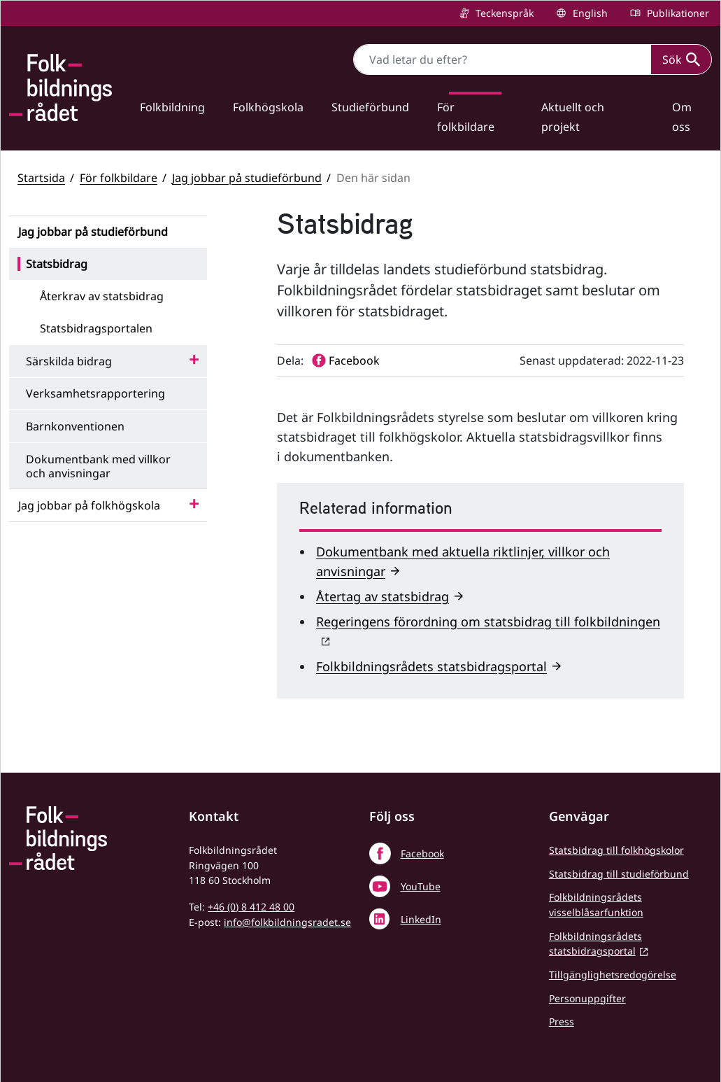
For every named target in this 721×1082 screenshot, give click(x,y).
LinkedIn (421, 919)
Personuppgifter (587, 998)
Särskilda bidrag (69, 361)
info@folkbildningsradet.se (287, 922)
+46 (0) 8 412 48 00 (251, 906)
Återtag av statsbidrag (382, 596)
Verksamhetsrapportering (95, 393)
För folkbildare (465, 116)
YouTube (421, 886)
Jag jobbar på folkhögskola (89, 505)
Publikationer (676, 13)
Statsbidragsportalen (96, 328)
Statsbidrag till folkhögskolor (616, 850)
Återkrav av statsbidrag (102, 296)
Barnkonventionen (75, 426)
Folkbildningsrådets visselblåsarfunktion (596, 904)
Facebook (422, 853)
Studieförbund (370, 107)
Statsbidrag (56, 264)
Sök (681, 59)
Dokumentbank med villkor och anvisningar (98, 466)
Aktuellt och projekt (572, 116)
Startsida (41, 177)
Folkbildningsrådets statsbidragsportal (431, 666)
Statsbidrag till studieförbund (619, 873)
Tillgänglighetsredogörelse (612, 974)
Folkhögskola (268, 107)
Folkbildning (172, 107)
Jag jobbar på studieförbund (247, 177)
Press (561, 1021)
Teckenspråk (503, 13)
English (589, 13)
